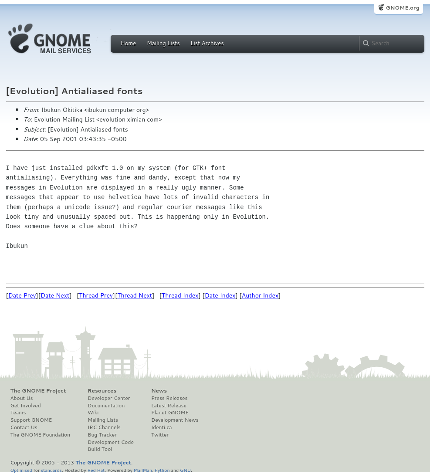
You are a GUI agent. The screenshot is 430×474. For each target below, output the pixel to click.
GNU (185, 470)
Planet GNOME (170, 412)
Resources (102, 390)
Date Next (55, 295)
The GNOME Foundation (40, 434)
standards (51, 470)
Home (128, 43)
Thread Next (134, 295)
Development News (175, 419)
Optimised (21, 470)
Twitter (160, 434)
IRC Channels (104, 427)
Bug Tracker (102, 434)
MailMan (143, 470)
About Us (21, 398)
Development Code (111, 442)
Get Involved (25, 405)
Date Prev (22, 295)
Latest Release (168, 405)
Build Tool (100, 449)
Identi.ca (161, 427)
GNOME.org (402, 7)
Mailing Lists (163, 43)
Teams (18, 412)
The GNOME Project (38, 390)
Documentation (106, 405)
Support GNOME (31, 419)
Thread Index (180, 295)
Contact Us (23, 427)
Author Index (260, 295)
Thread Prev (96, 295)
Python (162, 470)
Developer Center (109, 398)
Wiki (93, 412)
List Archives (206, 43)
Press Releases (169, 398)
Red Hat (96, 470)
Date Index (220, 295)
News (159, 390)
